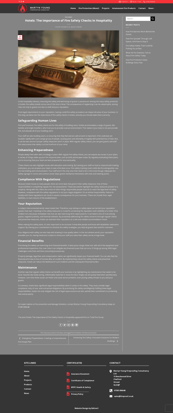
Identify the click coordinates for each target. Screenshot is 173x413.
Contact (142, 8)
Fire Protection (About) (89, 8)
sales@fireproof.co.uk (123, 396)
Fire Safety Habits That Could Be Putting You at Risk (139, 47)
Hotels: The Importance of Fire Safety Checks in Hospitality (50, 317)
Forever (79, 27)
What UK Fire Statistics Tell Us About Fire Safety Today (138, 54)
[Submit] (152, 19)
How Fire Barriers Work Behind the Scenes (140, 33)
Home (73, 8)
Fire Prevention (76, 333)
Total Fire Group (96, 317)
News (152, 8)
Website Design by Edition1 (87, 408)
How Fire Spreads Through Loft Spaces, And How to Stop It (139, 40)
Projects (105, 8)
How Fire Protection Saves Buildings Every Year (136, 61)
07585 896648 (23, 307)
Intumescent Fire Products (124, 8)
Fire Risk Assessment (89, 333)
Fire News (68, 17)
